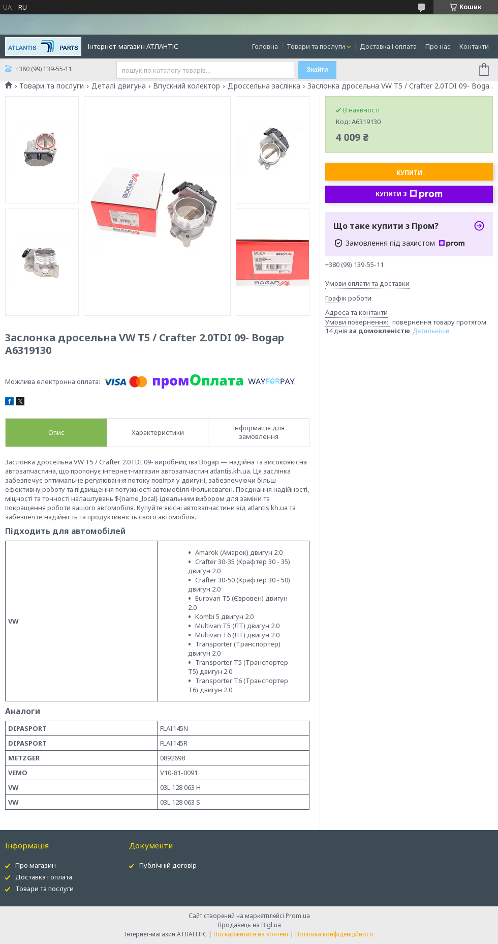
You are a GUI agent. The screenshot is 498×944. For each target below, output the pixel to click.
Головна (265, 46)
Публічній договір (168, 865)
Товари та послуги (316, 46)
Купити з (409, 194)
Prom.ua (298, 915)
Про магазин (35, 865)
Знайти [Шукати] (317, 69)
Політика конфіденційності (334, 934)
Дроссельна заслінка (264, 86)
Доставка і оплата (388, 46)
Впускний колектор (186, 86)
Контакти (474, 46)
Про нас (438, 46)
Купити (409, 172)
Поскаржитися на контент (251, 934)
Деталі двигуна (118, 86)
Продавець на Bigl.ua (249, 925)
